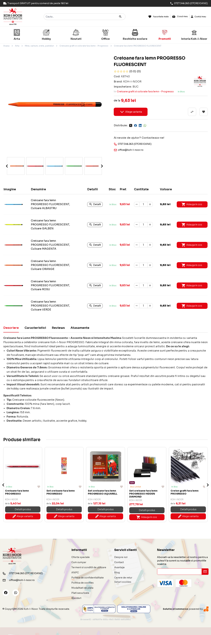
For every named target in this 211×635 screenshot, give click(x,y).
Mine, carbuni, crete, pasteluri (39, 46)
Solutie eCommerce (175, 608)
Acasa (6, 46)
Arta (17, 46)
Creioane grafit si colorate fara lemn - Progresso (84, 46)
